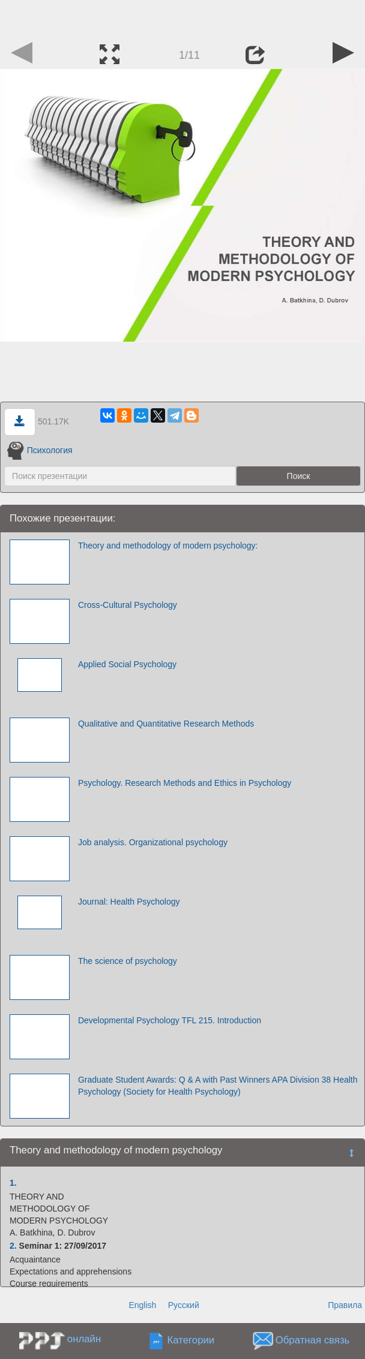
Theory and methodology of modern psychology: (168, 545)
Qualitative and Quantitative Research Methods (166, 723)
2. (13, 1245)
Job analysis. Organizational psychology (153, 842)
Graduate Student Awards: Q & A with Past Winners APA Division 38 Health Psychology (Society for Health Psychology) (218, 1085)
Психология (39, 450)
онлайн (84, 1339)
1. (13, 1183)
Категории (191, 1340)
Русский (183, 1305)
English (142, 1305)
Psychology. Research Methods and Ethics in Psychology (184, 783)
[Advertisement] (182, 18)
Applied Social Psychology (127, 664)
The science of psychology (127, 961)
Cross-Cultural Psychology (127, 605)
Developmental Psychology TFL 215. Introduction (169, 1020)
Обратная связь (313, 1340)
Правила (345, 1305)
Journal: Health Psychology (129, 901)
